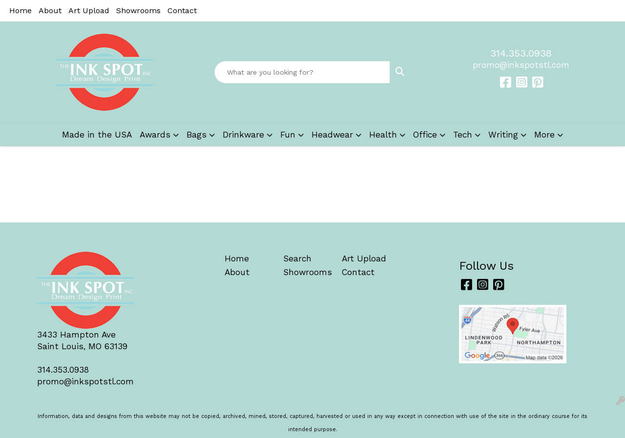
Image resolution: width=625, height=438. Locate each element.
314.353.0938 (521, 53)
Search (297, 258)
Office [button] (425, 134)
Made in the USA (97, 134)
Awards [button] (155, 134)
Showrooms (138, 10)
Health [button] (383, 134)
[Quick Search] (302, 72)
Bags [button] (197, 134)
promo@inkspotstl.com (521, 65)
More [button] (544, 134)
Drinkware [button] (243, 134)
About (50, 10)
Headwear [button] (332, 134)
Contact (182, 10)
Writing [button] (503, 134)
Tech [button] (462, 134)
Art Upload (88, 10)
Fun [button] (287, 134)
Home (20, 10)
